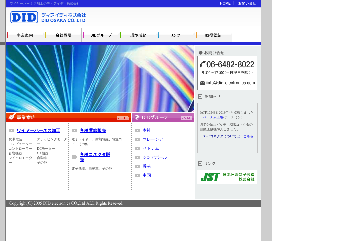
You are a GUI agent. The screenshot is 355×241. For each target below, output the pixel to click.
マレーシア (153, 139)
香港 (147, 166)
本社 (147, 130)
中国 (147, 175)
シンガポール (155, 157)
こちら (248, 136)
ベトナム (151, 148)
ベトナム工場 (213, 117)
